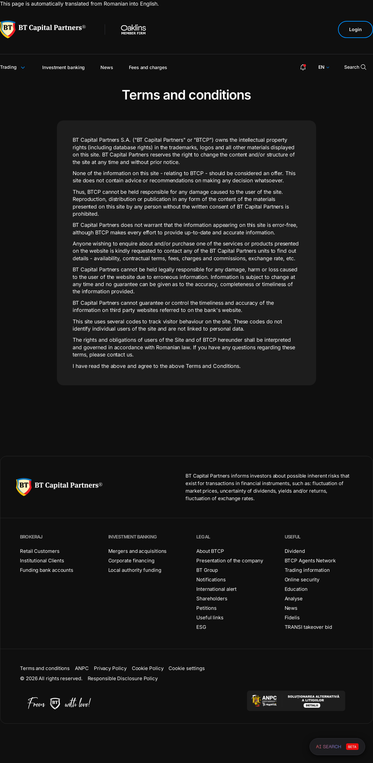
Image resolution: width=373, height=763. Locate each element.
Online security (302, 579)
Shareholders (211, 598)
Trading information (307, 570)
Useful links (209, 617)
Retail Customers (40, 551)
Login (355, 29)
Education (296, 589)
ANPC (82, 668)
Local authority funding (134, 570)
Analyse (294, 598)
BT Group (207, 570)
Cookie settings (187, 668)
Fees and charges (148, 67)
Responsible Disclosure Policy (123, 678)
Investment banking (63, 67)
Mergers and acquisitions (137, 551)
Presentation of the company (229, 560)
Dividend (295, 551)
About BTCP (210, 551)
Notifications (211, 579)
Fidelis (292, 617)
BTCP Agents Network (310, 560)
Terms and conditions (45, 668)
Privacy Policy (110, 668)
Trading (13, 67)
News (106, 67)
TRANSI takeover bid (308, 627)
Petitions (206, 608)
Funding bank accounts (46, 570)
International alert (216, 589)
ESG (201, 627)
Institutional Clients (42, 560)
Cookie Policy (148, 668)
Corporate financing (131, 560)
